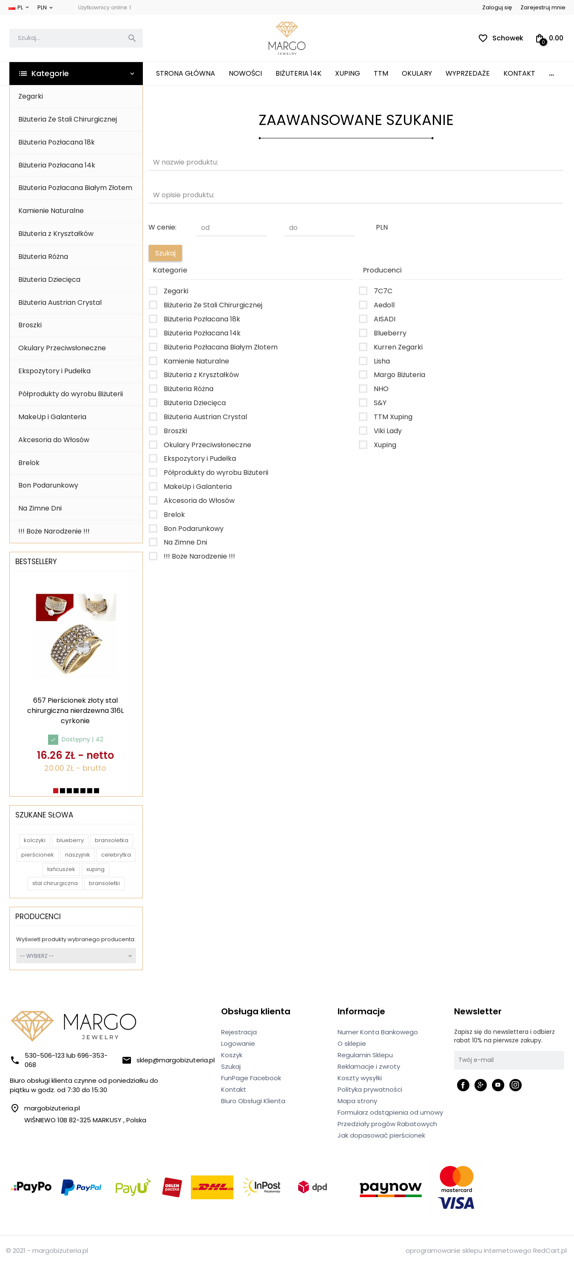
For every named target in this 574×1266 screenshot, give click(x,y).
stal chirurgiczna (55, 883)
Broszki (30, 325)
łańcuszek (61, 869)
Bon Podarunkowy (48, 485)
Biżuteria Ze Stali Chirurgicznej (67, 119)
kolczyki (34, 840)
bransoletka (111, 840)
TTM (381, 73)
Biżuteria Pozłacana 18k (56, 142)
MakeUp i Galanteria (52, 417)
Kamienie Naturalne (51, 211)
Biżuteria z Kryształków (56, 233)
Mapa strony (357, 1100)
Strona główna (185, 73)
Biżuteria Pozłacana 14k (56, 165)
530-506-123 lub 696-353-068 (59, 1060)
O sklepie (352, 1043)
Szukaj (231, 1066)
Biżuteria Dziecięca (49, 279)
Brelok (29, 463)
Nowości (245, 73)
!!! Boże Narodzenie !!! (54, 531)
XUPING (347, 73)
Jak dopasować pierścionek (381, 1135)
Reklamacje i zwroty (369, 1066)
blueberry (70, 840)
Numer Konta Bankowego (378, 1032)
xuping (95, 869)
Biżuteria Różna (43, 256)
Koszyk (231, 1054)
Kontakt (519, 73)
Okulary (417, 73)
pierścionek (37, 855)
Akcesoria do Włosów (53, 440)
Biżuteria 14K (298, 73)
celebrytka (116, 855)
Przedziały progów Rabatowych (387, 1123)
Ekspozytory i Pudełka (54, 371)
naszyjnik (77, 855)
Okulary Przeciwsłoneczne (62, 348)
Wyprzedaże (468, 73)
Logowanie (238, 1043)
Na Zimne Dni (40, 508)
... (551, 73)
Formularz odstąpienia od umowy (390, 1112)
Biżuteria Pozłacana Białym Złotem (75, 188)
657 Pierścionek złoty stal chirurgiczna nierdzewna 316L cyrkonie (75, 710)
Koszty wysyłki (360, 1077)
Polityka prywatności (370, 1089)
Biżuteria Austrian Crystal (60, 302)
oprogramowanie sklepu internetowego (468, 1250)
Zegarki (30, 96)
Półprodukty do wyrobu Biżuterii (70, 394)
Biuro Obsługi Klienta (253, 1100)
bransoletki (104, 883)
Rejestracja (239, 1032)
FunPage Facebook (251, 1077)
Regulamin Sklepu (365, 1054)
